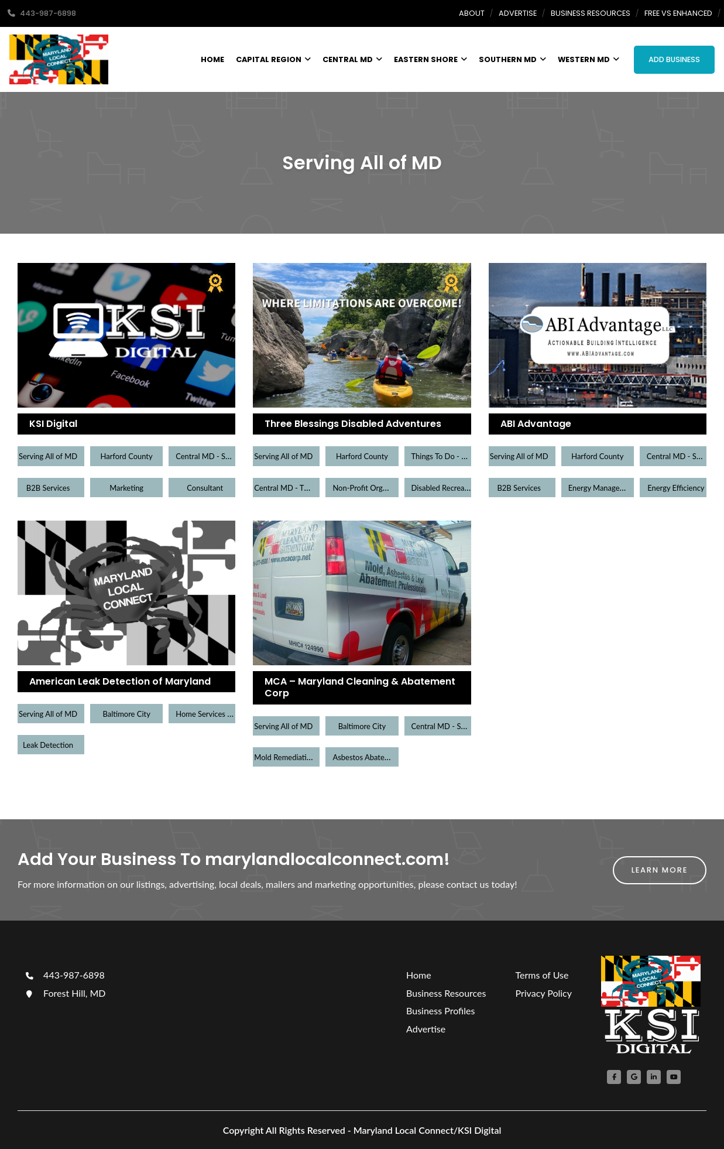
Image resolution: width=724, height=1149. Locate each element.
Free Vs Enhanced (678, 13)
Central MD (352, 59)
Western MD (588, 59)
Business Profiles (440, 1010)
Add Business (674, 59)
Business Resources (590, 13)
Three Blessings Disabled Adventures (353, 423)
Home (212, 59)
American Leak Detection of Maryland (120, 681)
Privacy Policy (543, 992)
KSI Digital (53, 423)
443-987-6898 (64, 974)
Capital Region (273, 59)
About (472, 13)
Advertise (518, 13)
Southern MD (512, 59)
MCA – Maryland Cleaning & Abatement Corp (360, 687)
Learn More (660, 870)
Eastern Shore (430, 59)
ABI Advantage (535, 423)
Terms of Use (541, 974)
